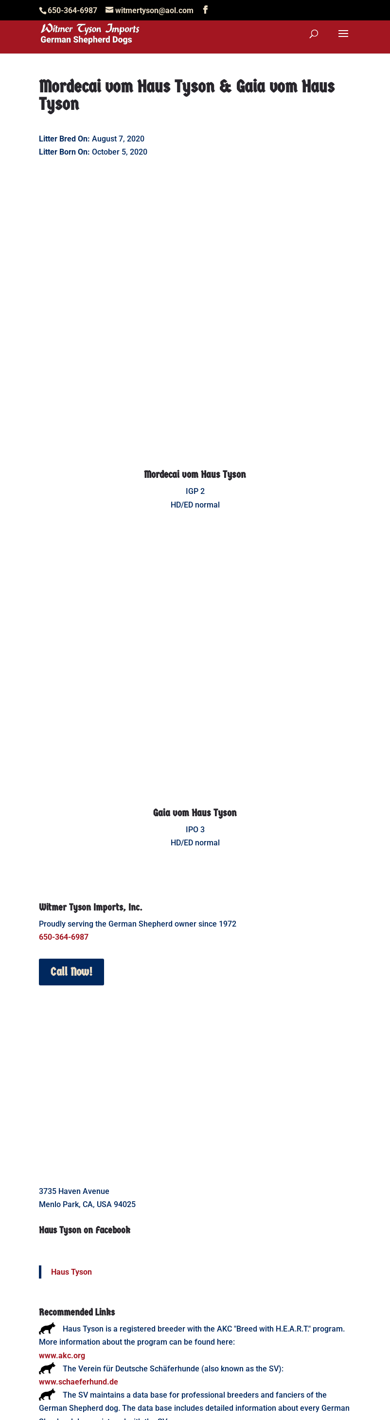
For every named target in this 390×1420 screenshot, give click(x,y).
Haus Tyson (71, 1110)
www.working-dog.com (79, 1313)
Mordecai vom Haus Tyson (195, 394)
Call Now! (71, 810)
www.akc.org (62, 1194)
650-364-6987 (64, 776)
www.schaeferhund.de (78, 1220)
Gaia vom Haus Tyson (195, 651)
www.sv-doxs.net (69, 1273)
